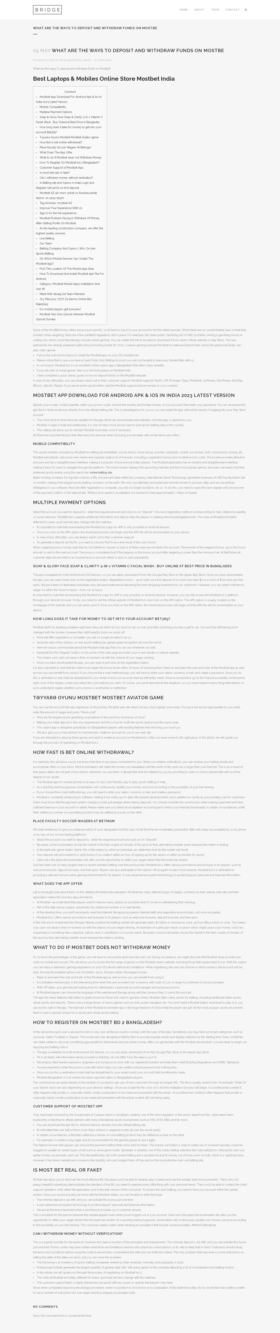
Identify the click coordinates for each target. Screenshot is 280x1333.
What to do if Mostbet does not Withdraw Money (71, 157)
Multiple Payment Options (56, 112)
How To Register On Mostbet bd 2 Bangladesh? (70, 162)
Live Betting (47, 238)
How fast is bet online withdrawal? (61, 142)
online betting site (101, 472)
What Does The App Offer (56, 152)
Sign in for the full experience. (58, 213)
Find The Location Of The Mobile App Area (67, 268)
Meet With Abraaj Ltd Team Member (62, 294)
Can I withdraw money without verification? (66, 177)
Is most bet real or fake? (55, 172)
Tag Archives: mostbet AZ (56, 203)
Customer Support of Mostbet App (61, 167)
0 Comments (103, 60)
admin (87, 60)
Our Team (46, 243)
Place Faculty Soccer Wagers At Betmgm (65, 147)
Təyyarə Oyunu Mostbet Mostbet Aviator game (69, 137)
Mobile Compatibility (53, 107)
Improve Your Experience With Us (61, 208)
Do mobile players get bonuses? (60, 309)
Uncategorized (68, 60)
